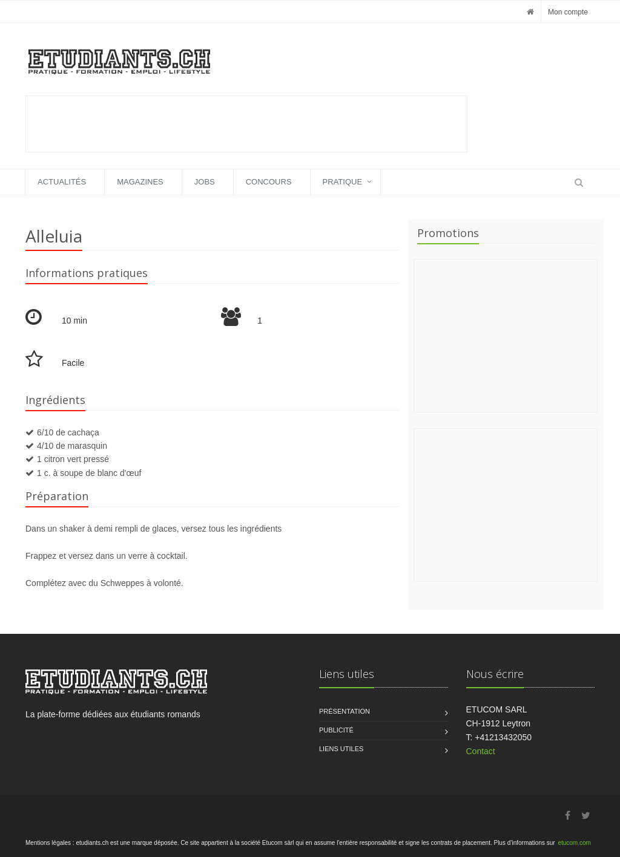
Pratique (343, 181)
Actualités (62, 181)
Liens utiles (341, 748)
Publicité (336, 730)
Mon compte (568, 12)
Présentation (344, 711)
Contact (480, 751)
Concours (269, 181)
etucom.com (574, 842)
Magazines (140, 181)
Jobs (204, 181)
